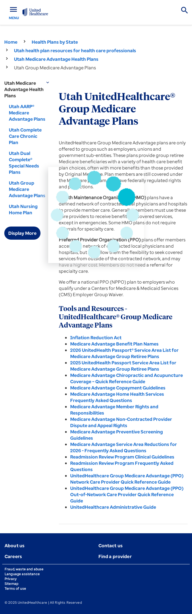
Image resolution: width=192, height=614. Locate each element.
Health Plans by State (55, 42)
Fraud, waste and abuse (24, 569)
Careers (13, 556)
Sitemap (11, 583)
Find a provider (115, 556)
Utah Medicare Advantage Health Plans (56, 59)
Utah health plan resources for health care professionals (75, 50)
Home (10, 42)
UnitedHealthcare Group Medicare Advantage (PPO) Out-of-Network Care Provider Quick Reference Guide (126, 494)
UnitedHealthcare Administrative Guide (113, 507)
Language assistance (22, 573)
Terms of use (15, 588)
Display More (22, 233)
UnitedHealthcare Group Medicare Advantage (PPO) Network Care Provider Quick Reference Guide (126, 478)
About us (15, 545)
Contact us (110, 545)
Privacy (11, 578)
